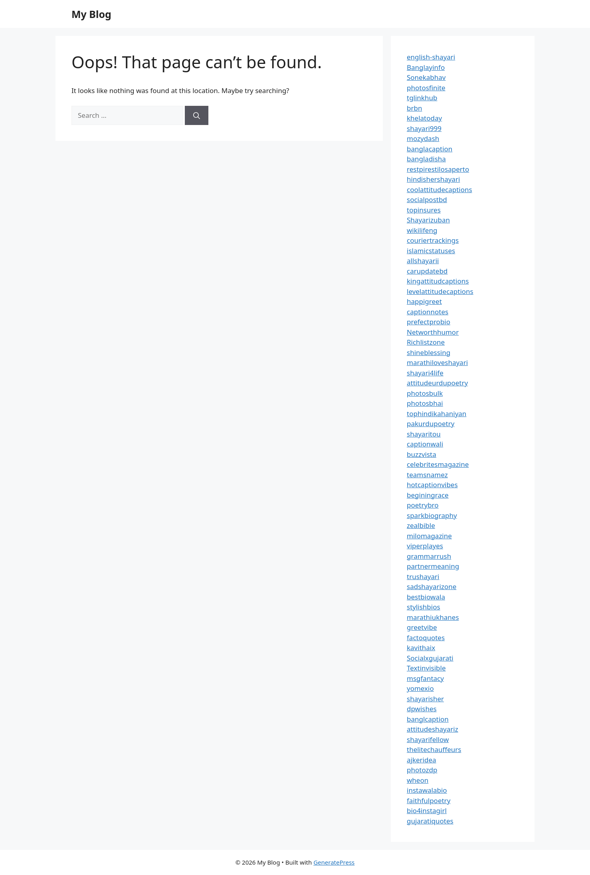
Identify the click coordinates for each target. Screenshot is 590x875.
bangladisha (426, 158)
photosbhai (425, 403)
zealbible (421, 525)
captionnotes (427, 311)
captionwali (425, 443)
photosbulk (425, 393)
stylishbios (423, 606)
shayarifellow (428, 739)
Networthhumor (433, 332)
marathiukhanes (433, 617)
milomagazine (429, 535)
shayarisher (425, 698)
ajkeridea (421, 759)
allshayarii (423, 260)
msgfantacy (425, 678)
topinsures (424, 209)
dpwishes (422, 708)
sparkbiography (432, 515)
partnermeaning (433, 566)
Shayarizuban (428, 219)
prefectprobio (428, 321)
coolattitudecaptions (439, 189)
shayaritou (424, 433)
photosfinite (426, 87)
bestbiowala (426, 596)
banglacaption (429, 148)
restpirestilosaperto (438, 169)
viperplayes (425, 545)
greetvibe (422, 627)
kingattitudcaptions (438, 281)
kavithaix (421, 647)
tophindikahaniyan (436, 413)
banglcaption (428, 719)
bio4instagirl (427, 810)
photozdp (422, 769)
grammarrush (429, 556)
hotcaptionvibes (432, 484)
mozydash (423, 138)
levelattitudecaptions (440, 291)
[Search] (196, 115)
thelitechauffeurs (434, 749)
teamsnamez (427, 474)
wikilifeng (422, 230)
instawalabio (427, 790)
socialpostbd (427, 199)
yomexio (420, 688)
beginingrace (428, 495)
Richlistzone (426, 342)
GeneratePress (333, 862)
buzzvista (421, 454)
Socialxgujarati (430, 658)
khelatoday (424, 118)
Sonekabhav (426, 77)
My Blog (91, 14)
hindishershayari (433, 179)
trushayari (423, 576)
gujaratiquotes (430, 820)
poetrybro (423, 505)
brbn (414, 108)
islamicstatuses (431, 250)
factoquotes (426, 637)
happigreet (424, 301)
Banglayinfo (426, 67)
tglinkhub (422, 97)
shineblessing (428, 352)
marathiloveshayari (437, 362)
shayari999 (424, 128)
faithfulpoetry (428, 800)
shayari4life (425, 372)
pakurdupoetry (430, 423)
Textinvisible (426, 668)
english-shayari (431, 57)
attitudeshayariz (432, 729)
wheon (417, 780)
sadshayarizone (431, 586)
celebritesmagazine (438, 464)
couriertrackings (433, 240)
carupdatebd (427, 271)
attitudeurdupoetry (437, 382)
